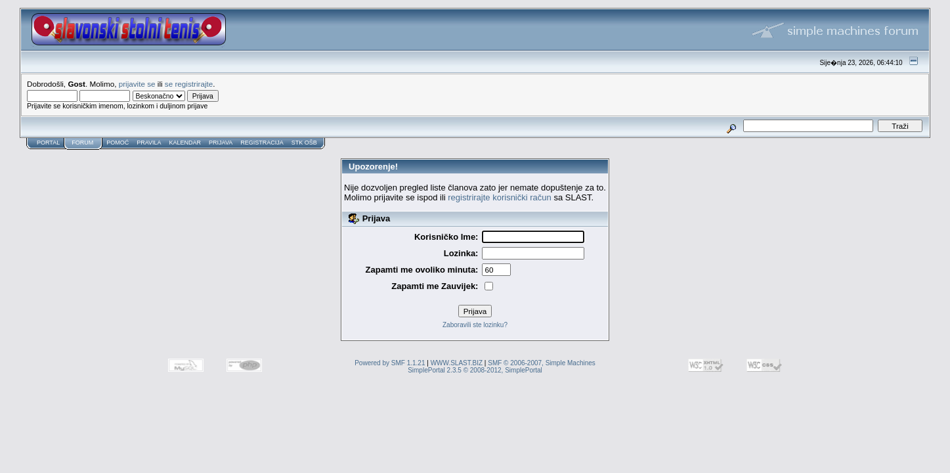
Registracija (262, 142)
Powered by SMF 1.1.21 (390, 363)
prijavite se (137, 83)
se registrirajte (189, 83)
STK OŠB (304, 142)
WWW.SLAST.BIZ (457, 363)
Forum (82, 142)
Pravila (149, 142)
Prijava (220, 142)
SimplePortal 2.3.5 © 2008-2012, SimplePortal (475, 370)
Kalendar (185, 142)
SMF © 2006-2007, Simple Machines (541, 363)
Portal (48, 142)
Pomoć (117, 142)
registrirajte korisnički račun (499, 197)
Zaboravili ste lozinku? (475, 324)
